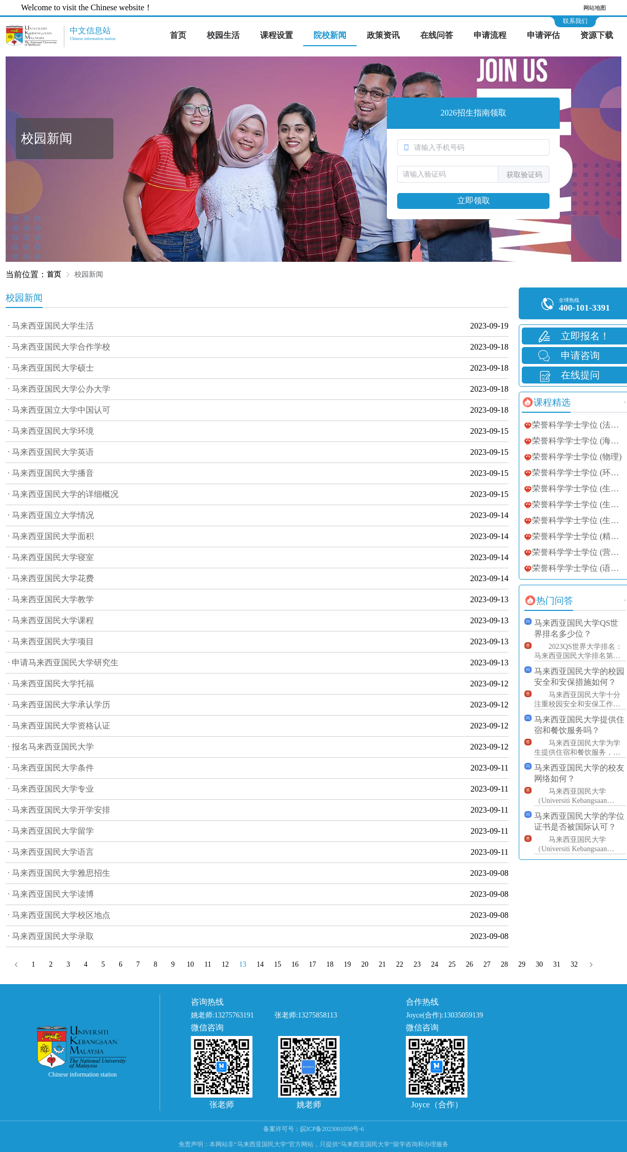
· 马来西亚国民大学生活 (51, 325)
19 (347, 964)
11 (207, 964)
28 (504, 964)
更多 (625, 600)
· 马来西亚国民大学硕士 (51, 367)
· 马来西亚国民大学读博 (51, 894)
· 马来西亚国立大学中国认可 (59, 410)
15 (277, 964)
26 (469, 964)
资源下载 (596, 35)
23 (417, 964)
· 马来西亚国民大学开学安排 (59, 809)
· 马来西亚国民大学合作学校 (59, 346)
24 (434, 964)
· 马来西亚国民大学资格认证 (59, 725)
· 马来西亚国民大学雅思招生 (59, 873)
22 (399, 964)
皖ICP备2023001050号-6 (332, 1128)
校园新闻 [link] (88, 274)
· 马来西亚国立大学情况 (51, 515)
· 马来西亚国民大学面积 (51, 536)
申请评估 (543, 35)
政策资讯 (383, 35)
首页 (178, 35)
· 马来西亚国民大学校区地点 (59, 915)
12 (225, 964)
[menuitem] (178, 36)
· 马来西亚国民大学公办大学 (59, 389)
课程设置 (276, 35)
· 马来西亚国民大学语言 (51, 852)
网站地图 (594, 8)
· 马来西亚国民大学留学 (51, 831)
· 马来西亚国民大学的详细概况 (63, 494)
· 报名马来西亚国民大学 (51, 746)
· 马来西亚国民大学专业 (51, 788)
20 (364, 964)
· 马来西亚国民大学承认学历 (59, 704)
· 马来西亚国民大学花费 (51, 578)
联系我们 (575, 21)
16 (295, 964)
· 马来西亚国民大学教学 (51, 599)
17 (312, 964)
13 (242, 964)
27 (487, 964)
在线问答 (436, 35)
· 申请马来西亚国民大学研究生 (63, 662)
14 (260, 964)
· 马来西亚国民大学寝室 (51, 557)
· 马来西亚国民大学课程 (51, 620)
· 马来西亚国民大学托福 (51, 683)
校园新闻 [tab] (24, 298)
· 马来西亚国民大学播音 (51, 473)
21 (382, 964)
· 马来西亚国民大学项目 (51, 641)
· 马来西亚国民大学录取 (51, 936)
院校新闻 (330, 35)
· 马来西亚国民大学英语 (51, 452)
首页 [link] (54, 274)
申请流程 (490, 35)
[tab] (546, 402)
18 (330, 964)
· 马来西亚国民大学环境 (51, 431)
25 (452, 964)
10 (190, 964)
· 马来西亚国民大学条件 (51, 767)
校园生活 (223, 35)
